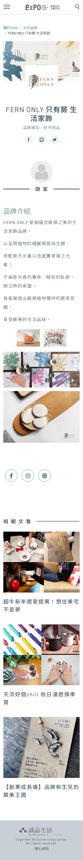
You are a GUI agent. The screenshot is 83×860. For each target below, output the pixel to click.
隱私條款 (42, 849)
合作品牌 (30, 28)
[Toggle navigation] (6, 6)
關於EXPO (10, 28)
